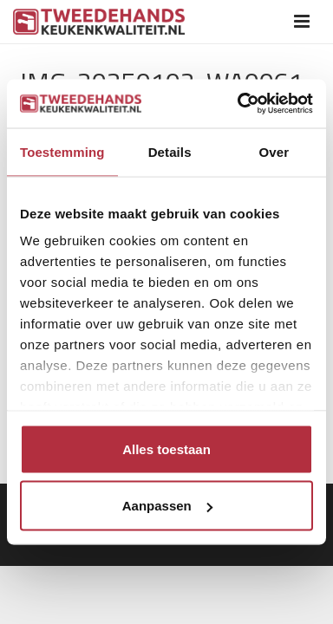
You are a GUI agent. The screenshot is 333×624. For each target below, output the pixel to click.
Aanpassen (167, 505)
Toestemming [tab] (62, 151)
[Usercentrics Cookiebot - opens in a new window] (238, 104)
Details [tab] (170, 151)
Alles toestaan (166, 448)
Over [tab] (274, 151)
